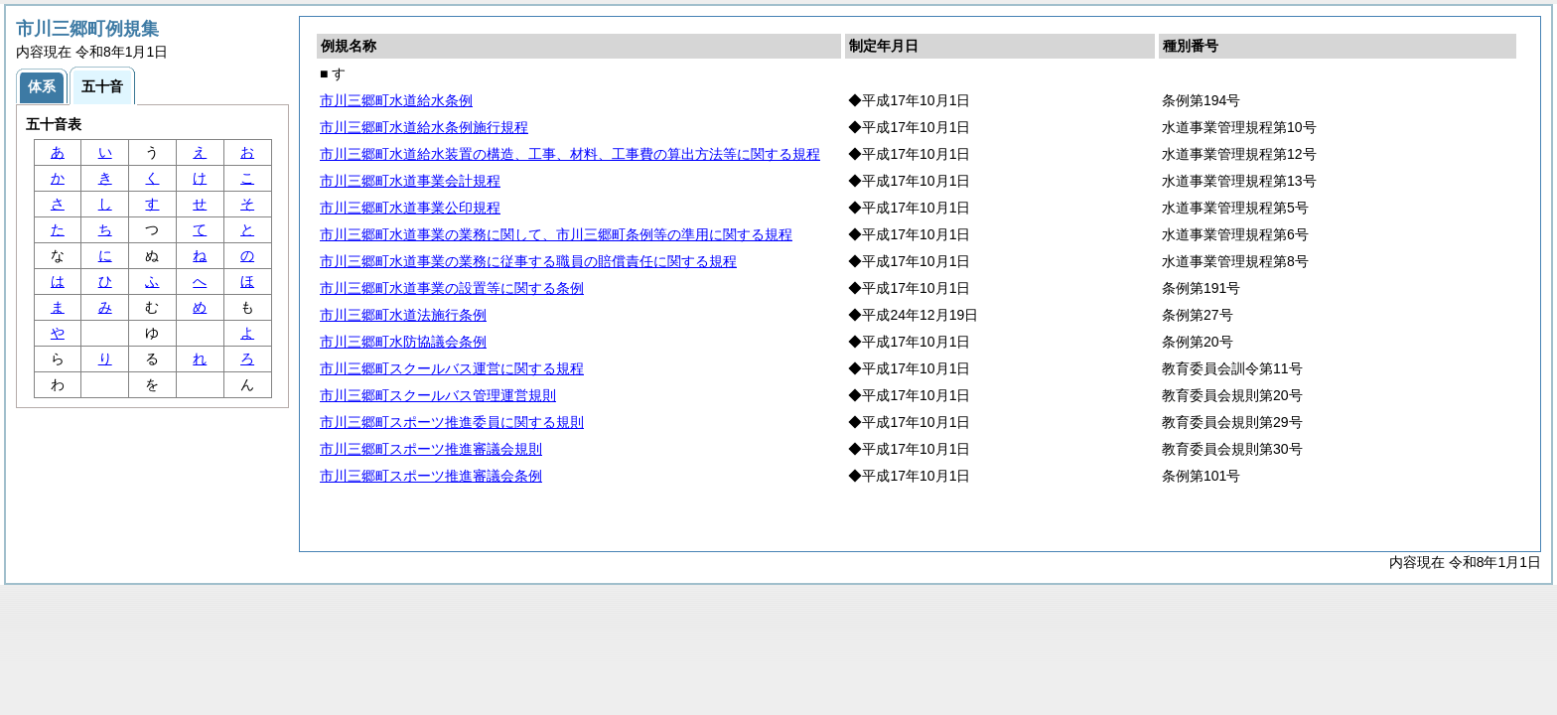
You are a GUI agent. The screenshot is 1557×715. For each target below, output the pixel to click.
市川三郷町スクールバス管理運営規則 (438, 395)
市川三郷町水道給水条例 (396, 100)
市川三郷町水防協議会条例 (403, 342)
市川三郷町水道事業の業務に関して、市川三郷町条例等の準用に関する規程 (556, 234)
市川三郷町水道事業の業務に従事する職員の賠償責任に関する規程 (528, 261)
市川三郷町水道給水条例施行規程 (424, 127)
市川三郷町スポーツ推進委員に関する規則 (452, 422)
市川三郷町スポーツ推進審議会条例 (431, 476)
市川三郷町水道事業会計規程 (410, 181)
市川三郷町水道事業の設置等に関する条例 (452, 288)
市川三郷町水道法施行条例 (403, 315)
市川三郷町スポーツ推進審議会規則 (431, 449)
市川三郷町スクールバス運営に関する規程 (452, 368)
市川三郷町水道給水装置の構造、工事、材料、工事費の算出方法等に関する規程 (570, 154)
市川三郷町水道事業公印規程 (410, 207)
